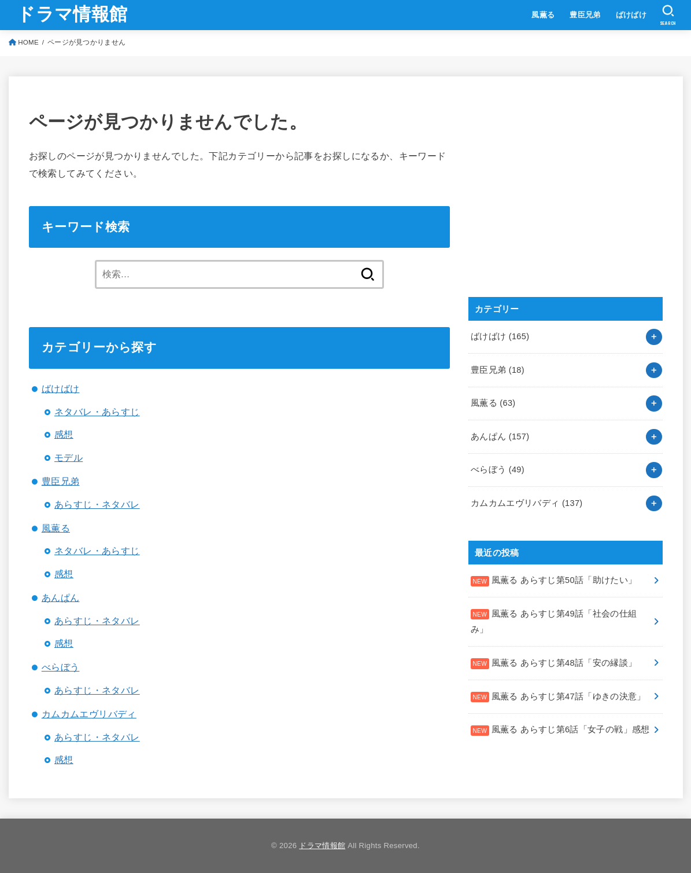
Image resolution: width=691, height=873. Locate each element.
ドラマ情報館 (72, 14)
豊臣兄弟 (585, 14)
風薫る (543, 14)
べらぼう (61, 667)
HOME (28, 42)
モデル (68, 457)
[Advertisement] (555, 199)
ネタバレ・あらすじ (97, 411)
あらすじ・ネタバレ (97, 504)
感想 (63, 434)
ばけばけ (631, 14)
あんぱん (61, 597)
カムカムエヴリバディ (89, 714)
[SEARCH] (668, 15)
